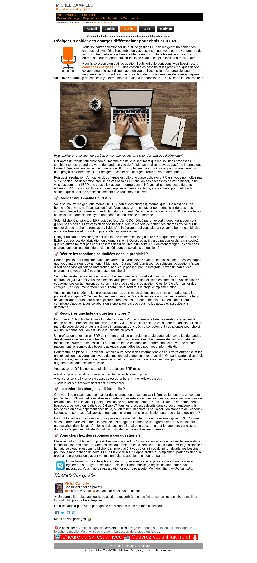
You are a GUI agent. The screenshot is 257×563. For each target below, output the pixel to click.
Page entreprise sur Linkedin (150, 528)
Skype (91, 465)
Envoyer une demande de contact (128, 545)
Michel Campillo (107, 429)
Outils (128, 28)
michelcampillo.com (102, 22)
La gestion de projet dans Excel (136, 531)
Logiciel (110, 28)
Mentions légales (90, 528)
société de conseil (152, 496)
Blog (147, 28)
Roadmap (165, 28)
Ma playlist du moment (96, 531)
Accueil (92, 28)
